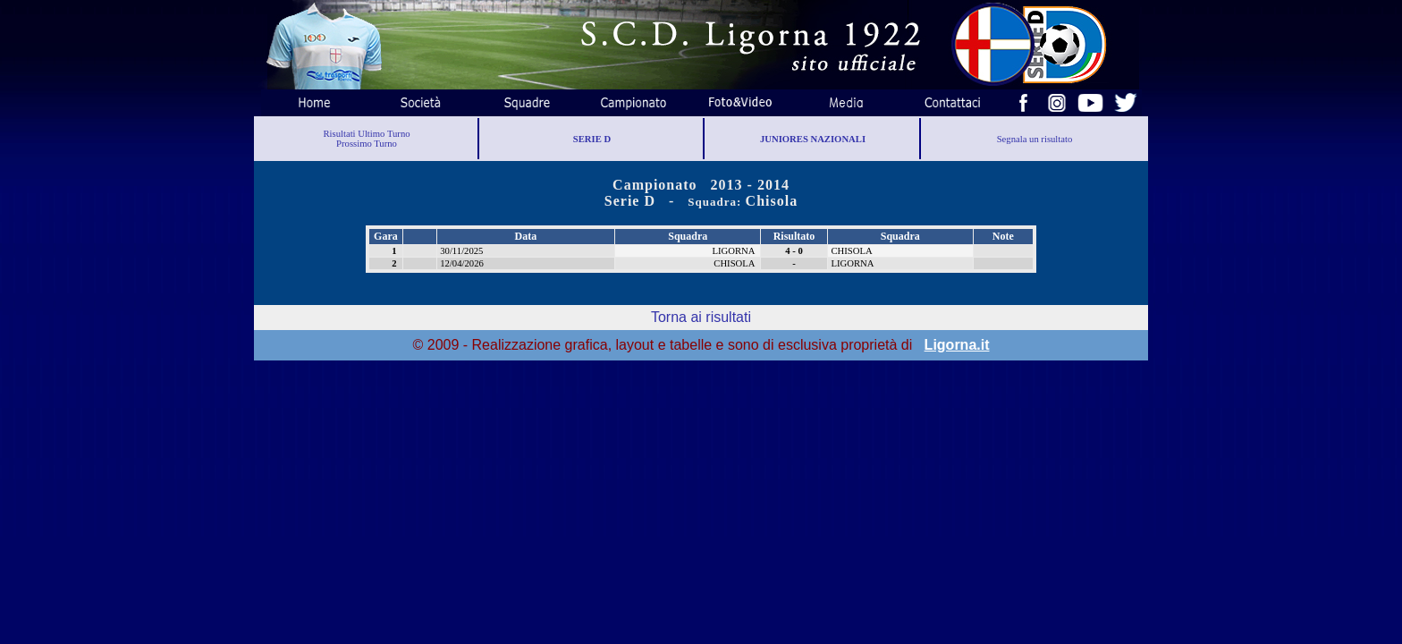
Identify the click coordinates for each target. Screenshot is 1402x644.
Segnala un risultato (1035, 139)
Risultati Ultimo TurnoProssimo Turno (366, 138)
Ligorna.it (957, 344)
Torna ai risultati (701, 317)
